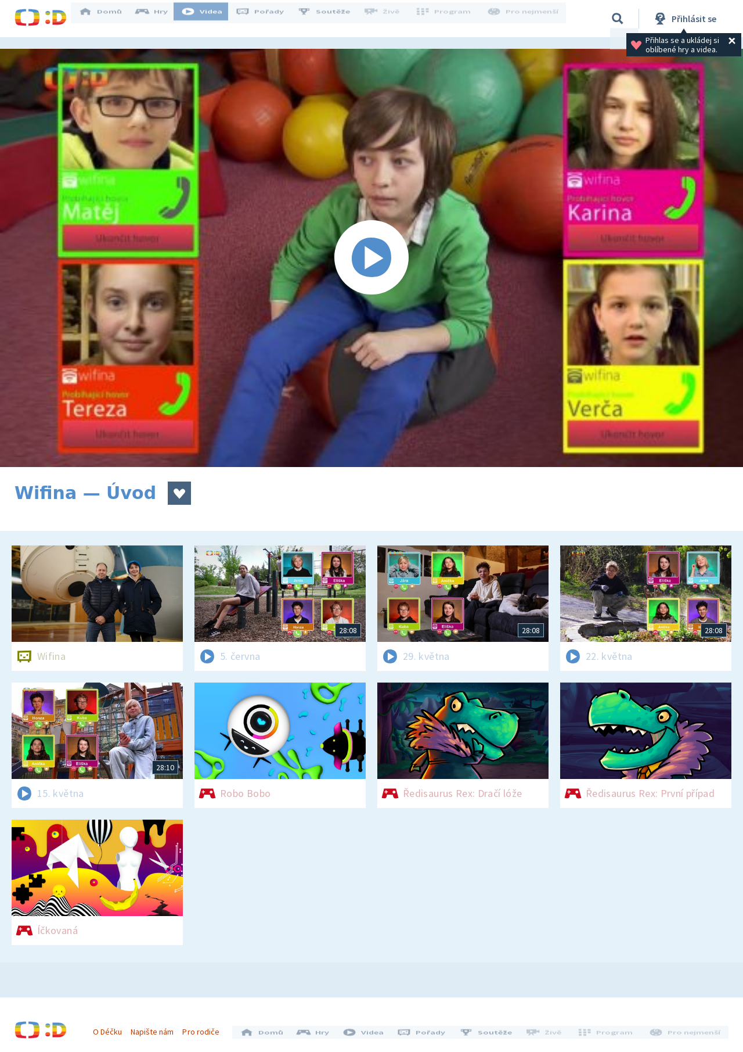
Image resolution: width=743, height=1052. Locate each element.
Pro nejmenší (524, 18)
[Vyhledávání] (618, 18)
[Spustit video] (371, 258)
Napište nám (156, 1027)
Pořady (268, 18)
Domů (108, 18)
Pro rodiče (205, 1027)
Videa (209, 18)
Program (447, 18)
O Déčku (111, 1027)
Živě (388, 18)
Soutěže (331, 18)
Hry (159, 18)
